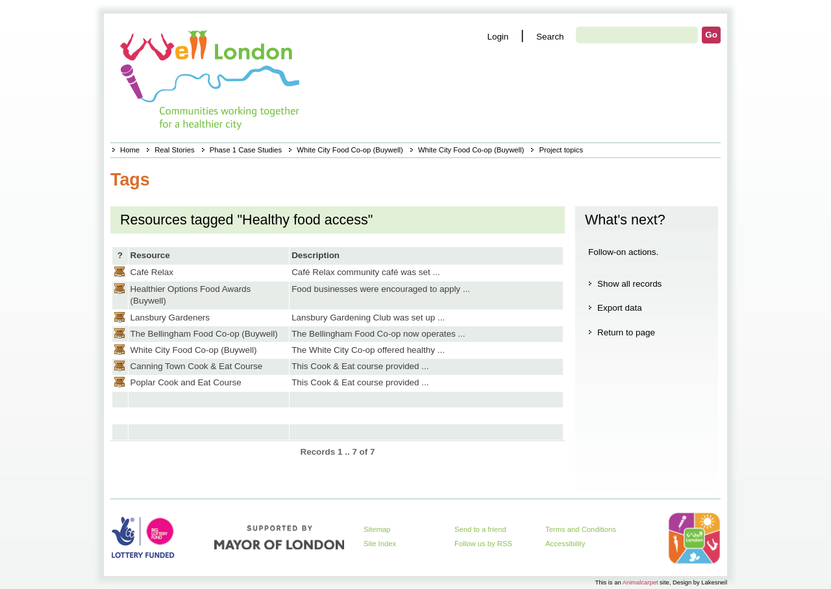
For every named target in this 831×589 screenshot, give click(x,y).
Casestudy (119, 272)
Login (497, 37)
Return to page (626, 332)
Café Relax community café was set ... (365, 272)
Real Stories (174, 150)
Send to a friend (480, 529)
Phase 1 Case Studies (246, 150)
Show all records (629, 284)
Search (550, 37)
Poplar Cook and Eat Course (186, 382)
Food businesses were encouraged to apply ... (380, 289)
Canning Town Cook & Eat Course (196, 366)
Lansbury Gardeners (170, 317)
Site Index (380, 543)
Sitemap (377, 529)
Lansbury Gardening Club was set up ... (368, 317)
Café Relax (151, 272)
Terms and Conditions (580, 529)
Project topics (561, 150)
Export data (619, 308)
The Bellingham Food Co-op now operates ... (378, 334)
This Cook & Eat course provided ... (359, 366)
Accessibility (565, 543)
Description (315, 255)
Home (130, 150)
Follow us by (483, 543)
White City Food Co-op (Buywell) (350, 150)
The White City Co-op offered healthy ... (368, 350)
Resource (150, 255)
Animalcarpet (640, 582)
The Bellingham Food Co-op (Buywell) (204, 334)
